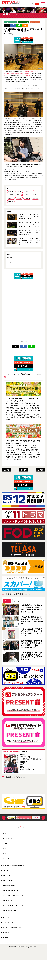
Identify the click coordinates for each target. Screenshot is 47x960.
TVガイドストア (9, 909)
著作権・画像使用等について (13, 937)
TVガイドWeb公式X (10, 919)
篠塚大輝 (27, 77)
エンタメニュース (11, 22)
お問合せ (6, 942)
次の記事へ (40, 474)
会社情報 (6, 948)
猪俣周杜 (22, 77)
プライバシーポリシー (11, 932)
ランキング (7, 864)
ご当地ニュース (25, 22)
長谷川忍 (28, 78)
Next (43, 822)
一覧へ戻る (23, 474)
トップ (5, 838)
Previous (3, 822)
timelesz (27, 75)
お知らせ (6, 926)
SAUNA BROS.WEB (9, 893)
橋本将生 (17, 77)
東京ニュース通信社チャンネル (14, 903)
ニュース (6, 849)
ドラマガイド (8, 843)
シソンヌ (23, 78)
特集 (4, 854)
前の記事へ (7, 474)
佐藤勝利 (32, 75)
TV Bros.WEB (7, 882)
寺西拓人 (8, 77)
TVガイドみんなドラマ (11, 898)
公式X (9, 266)
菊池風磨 (36, 75)
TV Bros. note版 (8, 887)
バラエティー (10, 25)
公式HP (9, 261)
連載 (4, 859)
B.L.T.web (6, 877)
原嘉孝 (12, 77)
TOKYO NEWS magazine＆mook (14, 872)
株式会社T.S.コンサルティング (14, 914)
